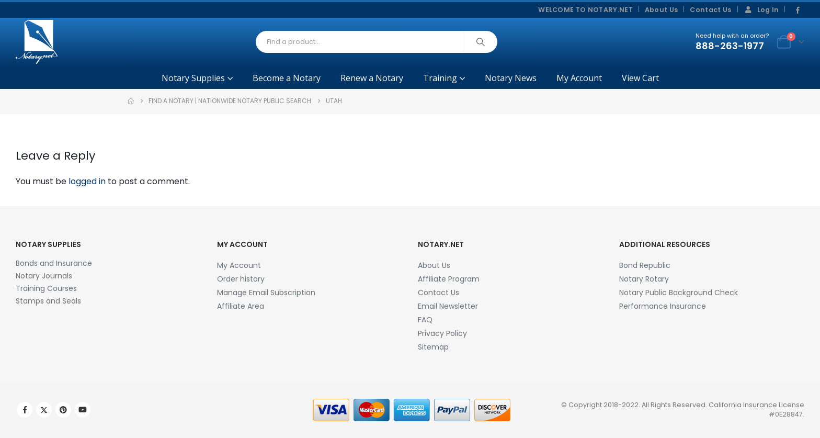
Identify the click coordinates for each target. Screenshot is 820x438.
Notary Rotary (644, 279)
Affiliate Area (240, 306)
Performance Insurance (662, 306)
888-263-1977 (730, 45)
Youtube (82, 410)
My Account (579, 78)
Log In (761, 9)
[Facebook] (797, 10)
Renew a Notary (371, 78)
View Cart (640, 78)
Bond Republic (644, 265)
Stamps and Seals (48, 301)
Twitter (44, 410)
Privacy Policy (442, 333)
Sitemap (433, 347)
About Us (661, 9)
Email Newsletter (448, 306)
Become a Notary (287, 78)
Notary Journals (44, 276)
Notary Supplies (193, 78)
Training (440, 78)
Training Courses (46, 288)
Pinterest (63, 410)
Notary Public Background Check (678, 292)
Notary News (511, 78)
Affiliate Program (449, 279)
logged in (87, 181)
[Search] (480, 41)
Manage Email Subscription (266, 292)
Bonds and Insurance (54, 263)
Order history (241, 279)
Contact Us (710, 9)
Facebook (24, 410)
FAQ (425, 320)
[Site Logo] (37, 42)
